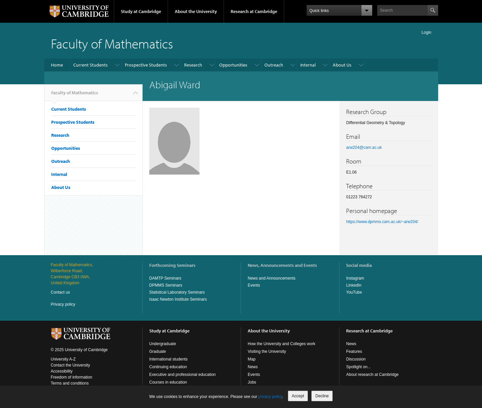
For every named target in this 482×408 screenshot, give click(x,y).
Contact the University (70, 365)
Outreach (273, 65)
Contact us (60, 292)
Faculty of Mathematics (112, 43)
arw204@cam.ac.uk (364, 147)
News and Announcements (272, 278)
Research (193, 65)
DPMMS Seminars (165, 285)
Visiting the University (267, 351)
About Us (342, 65)
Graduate (157, 351)
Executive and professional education (182, 374)
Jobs (252, 382)
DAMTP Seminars (165, 278)
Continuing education (168, 367)
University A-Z (63, 359)
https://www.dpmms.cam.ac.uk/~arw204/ (382, 221)
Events (254, 285)
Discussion (356, 359)
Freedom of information (71, 377)
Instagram (355, 278)
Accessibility (62, 371)
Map (251, 359)
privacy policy (270, 396)
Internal (308, 65)
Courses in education (168, 382)
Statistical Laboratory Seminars (177, 292)
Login (426, 32)
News (253, 367)
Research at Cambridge (254, 11)
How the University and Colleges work (281, 343)
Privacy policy (63, 304)
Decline (322, 396)
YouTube (354, 292)
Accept (298, 396)
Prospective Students (146, 65)
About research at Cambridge (372, 374)
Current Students (90, 65)
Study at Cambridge (141, 11)
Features (354, 351)
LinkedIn (353, 285)
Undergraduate (162, 343)
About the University (196, 11)
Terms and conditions (70, 383)
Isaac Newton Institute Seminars (178, 299)
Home (57, 65)
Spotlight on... (358, 367)
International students (168, 359)
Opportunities (233, 65)
